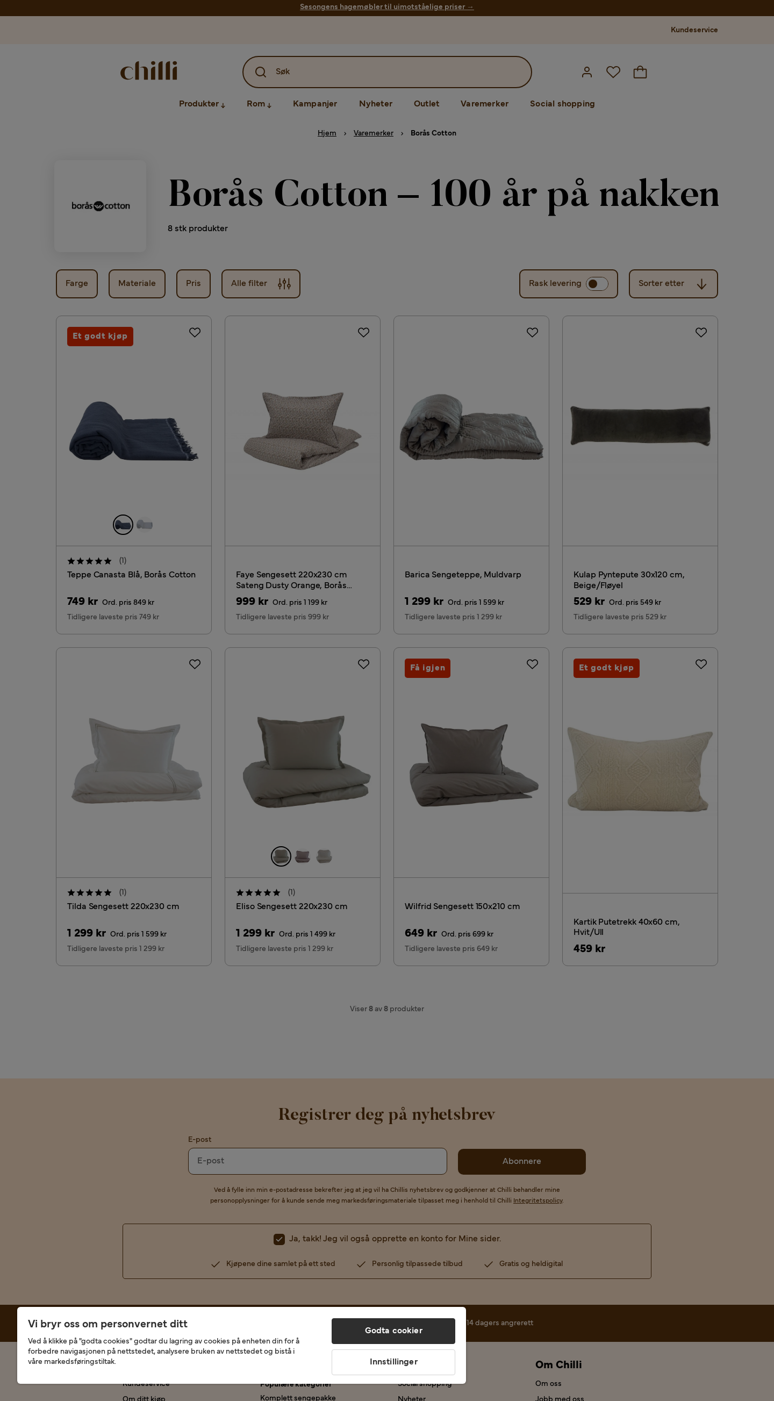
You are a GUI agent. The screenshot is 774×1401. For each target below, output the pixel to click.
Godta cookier (393, 1331)
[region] (241, 1345)
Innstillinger (394, 1362)
